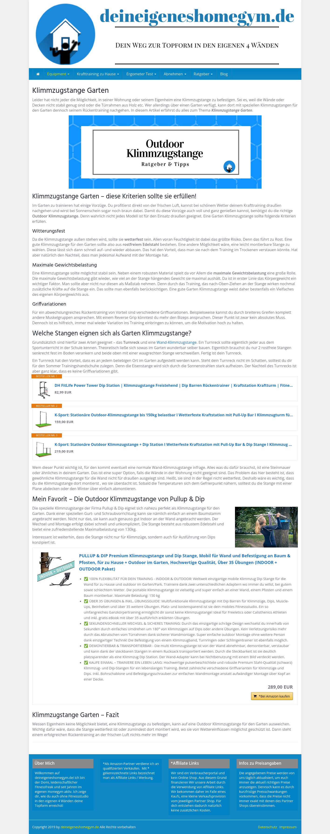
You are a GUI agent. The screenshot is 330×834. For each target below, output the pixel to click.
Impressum (288, 827)
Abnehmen (175, 74)
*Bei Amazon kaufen (274, 696)
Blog (224, 74)
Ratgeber (203, 74)
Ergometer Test (141, 74)
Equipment (58, 74)
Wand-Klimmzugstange (176, 342)
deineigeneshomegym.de (80, 827)
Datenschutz (267, 827)
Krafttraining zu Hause (98, 74)
